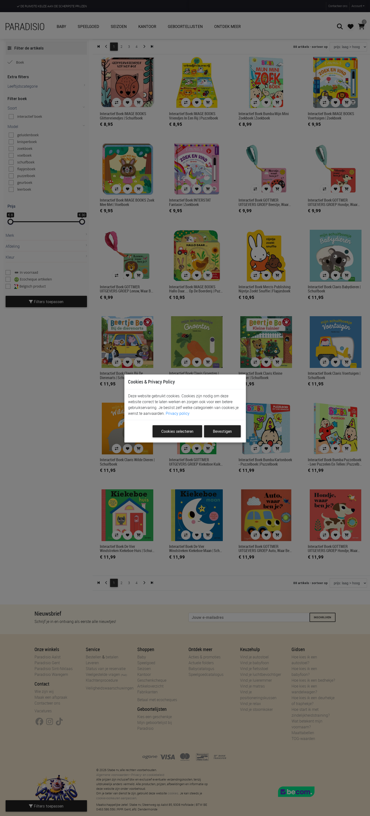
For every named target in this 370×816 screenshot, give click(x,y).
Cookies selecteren (177, 431)
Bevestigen (222, 431)
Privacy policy (177, 413)
